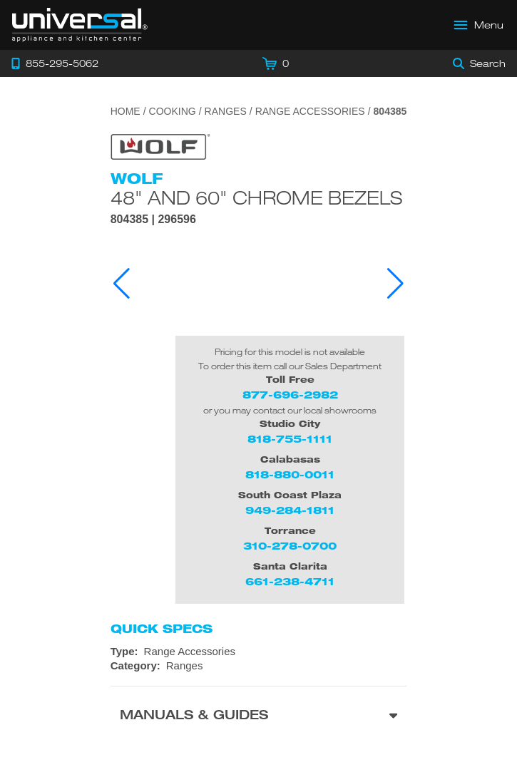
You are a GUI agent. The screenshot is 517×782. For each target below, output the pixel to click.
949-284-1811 (289, 510)
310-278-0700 (290, 545)
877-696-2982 (290, 394)
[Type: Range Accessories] (259, 651)
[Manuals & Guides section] (259, 716)
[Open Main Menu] (479, 25)
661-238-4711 (289, 581)
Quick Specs (162, 628)
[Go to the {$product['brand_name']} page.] (160, 146)
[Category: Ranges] (259, 666)
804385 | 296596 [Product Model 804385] (153, 219)
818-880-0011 (289, 474)
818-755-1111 (289, 439)
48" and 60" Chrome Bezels (256, 197)
